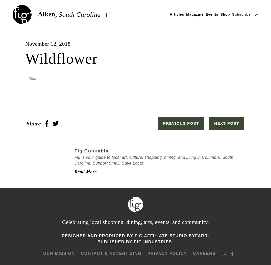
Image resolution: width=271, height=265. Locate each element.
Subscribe (241, 14)
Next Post (228, 123)
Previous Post (183, 123)
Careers (204, 253)
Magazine (195, 14)
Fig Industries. (153, 241)
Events (212, 14)
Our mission (59, 253)
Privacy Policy (167, 253)
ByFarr (198, 235)
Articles (177, 14)
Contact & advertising (111, 253)
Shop (225, 14)
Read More (84, 171)
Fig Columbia (90, 150)
